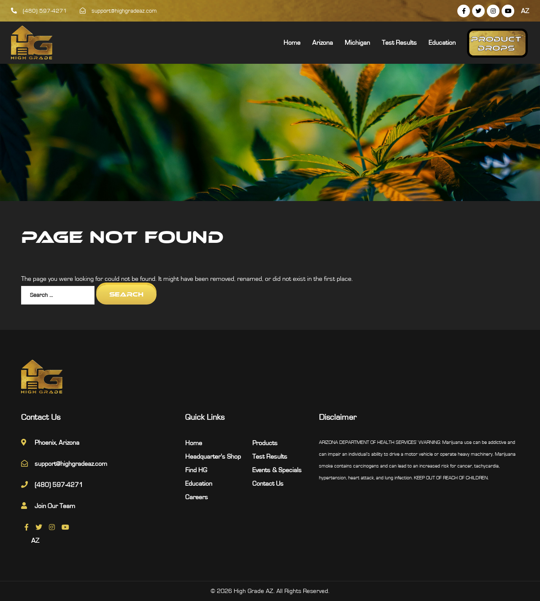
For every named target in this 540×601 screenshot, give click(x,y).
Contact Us (268, 483)
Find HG (196, 470)
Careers (196, 497)
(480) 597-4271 (39, 11)
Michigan (357, 42)
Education (442, 42)
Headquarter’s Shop (213, 456)
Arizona (322, 42)
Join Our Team (55, 506)
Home (292, 42)
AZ (525, 11)
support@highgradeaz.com (118, 11)
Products (265, 443)
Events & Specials (277, 470)
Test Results (399, 42)
